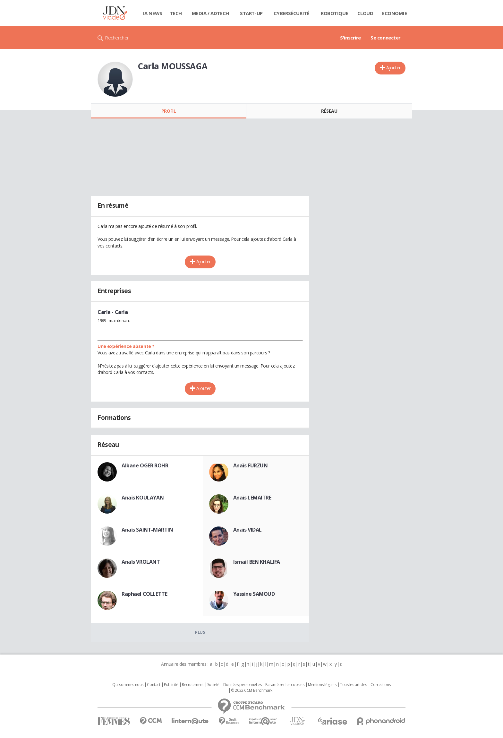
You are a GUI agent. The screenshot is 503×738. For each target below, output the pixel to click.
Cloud (365, 13)
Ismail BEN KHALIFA (256, 561)
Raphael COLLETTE (144, 593)
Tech (176, 13)
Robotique (334, 13)
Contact (153, 684)
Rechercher (117, 37)
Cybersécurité (292, 13)
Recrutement (192, 684)
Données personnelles (242, 684)
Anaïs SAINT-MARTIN (147, 529)
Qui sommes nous (127, 684)
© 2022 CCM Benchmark (251, 690)
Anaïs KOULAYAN (143, 497)
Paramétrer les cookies (284, 684)
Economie (394, 13)
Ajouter (393, 68)
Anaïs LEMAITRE (252, 497)
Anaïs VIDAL (247, 529)
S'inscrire (350, 37)
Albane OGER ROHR (145, 465)
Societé (213, 684)
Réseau (329, 111)
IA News (152, 13)
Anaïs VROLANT (141, 561)
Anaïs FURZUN (250, 465)
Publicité (171, 684)
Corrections (380, 684)
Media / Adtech (210, 13)
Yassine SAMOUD (254, 593)
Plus (200, 632)
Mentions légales (322, 684)
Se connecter (386, 37)
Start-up (251, 13)
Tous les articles (353, 684)
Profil (168, 111)
